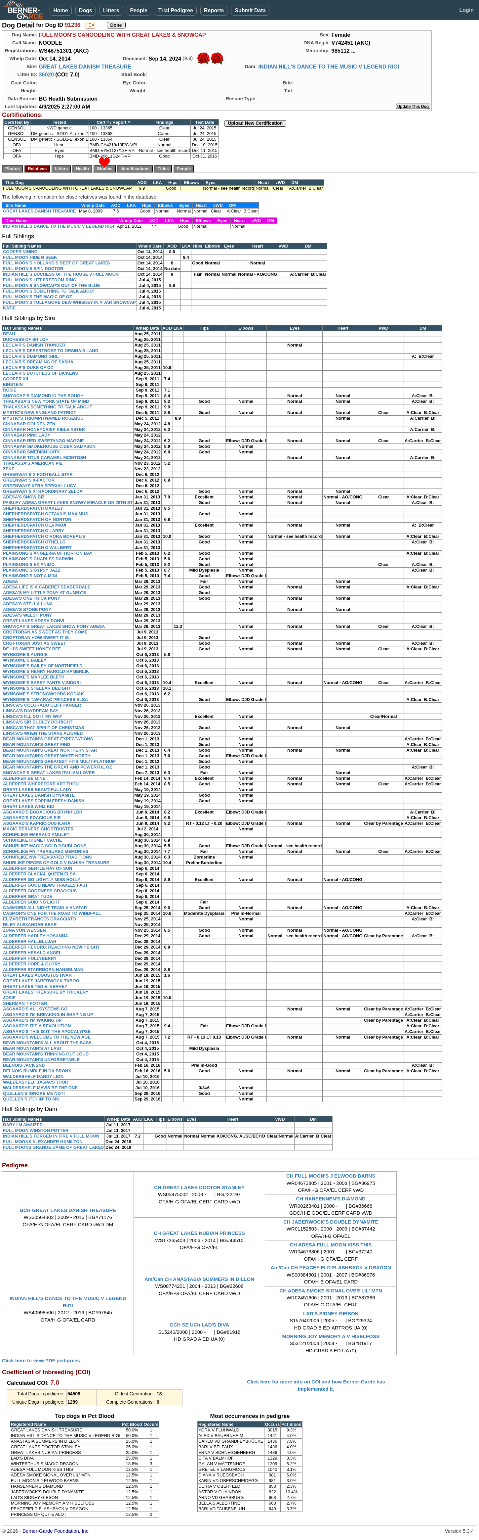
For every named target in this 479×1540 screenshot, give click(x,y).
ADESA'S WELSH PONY (27, 615)
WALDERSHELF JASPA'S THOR (35, 1082)
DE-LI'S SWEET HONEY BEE (32, 648)
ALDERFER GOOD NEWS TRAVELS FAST (45, 885)
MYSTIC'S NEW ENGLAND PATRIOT (39, 412)
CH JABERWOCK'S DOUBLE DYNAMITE (330, 1222)
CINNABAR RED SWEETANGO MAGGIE (43, 440)
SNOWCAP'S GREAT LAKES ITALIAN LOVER (49, 772)
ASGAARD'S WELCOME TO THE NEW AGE (47, 1037)
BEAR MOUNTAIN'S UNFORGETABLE (41, 1059)
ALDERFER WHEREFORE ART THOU (41, 783)
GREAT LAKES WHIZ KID (28, 806)
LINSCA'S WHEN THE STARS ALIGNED (43, 733)
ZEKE (9, 468)
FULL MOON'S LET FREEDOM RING (39, 279)
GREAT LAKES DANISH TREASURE (85, 67)
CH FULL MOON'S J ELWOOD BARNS (330, 1176)
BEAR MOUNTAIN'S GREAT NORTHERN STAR (50, 750)
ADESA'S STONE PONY (27, 609)
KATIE (9, 307)
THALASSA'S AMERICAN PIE (32, 463)
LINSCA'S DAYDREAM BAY (31, 710)
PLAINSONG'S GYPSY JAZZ (31, 570)
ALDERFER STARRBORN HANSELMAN (43, 969)
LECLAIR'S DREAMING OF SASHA (38, 361)
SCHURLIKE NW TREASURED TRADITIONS (47, 857)
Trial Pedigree (175, 10)
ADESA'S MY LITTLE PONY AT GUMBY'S (44, 592)
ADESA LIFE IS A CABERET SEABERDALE (46, 586)
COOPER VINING (20, 251)
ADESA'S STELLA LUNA (28, 603)
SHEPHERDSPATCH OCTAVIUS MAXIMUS (45, 513)
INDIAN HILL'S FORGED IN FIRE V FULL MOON (51, 1136)
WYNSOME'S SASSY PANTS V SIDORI (42, 682)
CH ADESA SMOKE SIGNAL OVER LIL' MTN (330, 1290)
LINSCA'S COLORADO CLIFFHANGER (42, 705)
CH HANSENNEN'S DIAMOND (331, 1198)
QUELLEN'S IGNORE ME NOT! (34, 1093)
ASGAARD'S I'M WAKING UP (32, 1020)
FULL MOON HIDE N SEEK (30, 257)
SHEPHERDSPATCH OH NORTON (37, 519)
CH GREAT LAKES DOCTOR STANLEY (199, 1187)
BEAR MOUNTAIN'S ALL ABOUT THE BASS (47, 1042)
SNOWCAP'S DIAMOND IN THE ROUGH (43, 395)
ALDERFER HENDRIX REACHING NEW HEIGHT (51, 947)
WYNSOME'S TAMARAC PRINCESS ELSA (45, 699)
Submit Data (250, 10)
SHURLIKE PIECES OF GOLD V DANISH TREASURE (56, 862)
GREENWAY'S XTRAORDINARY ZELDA (43, 491)
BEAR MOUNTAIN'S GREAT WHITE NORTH (47, 755)
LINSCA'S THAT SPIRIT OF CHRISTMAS (43, 727)
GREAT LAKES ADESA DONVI (33, 620)
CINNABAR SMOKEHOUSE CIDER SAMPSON (49, 446)
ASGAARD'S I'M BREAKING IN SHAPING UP (48, 1014)
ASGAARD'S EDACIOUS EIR (32, 817)
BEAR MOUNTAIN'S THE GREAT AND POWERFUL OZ (57, 767)
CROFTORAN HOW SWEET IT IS (36, 637)
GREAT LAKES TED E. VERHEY (35, 986)
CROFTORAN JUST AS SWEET (34, 643)
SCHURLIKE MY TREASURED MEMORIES (45, 851)
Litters (111, 10)
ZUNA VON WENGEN (24, 930)
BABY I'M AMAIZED (23, 1124)
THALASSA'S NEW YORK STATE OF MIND (46, 401)
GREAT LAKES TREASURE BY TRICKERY (45, 992)
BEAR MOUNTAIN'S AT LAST (32, 1048)
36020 (46, 74)
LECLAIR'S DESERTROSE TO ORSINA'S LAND (50, 350)
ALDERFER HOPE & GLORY (31, 963)
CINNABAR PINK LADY (26, 435)
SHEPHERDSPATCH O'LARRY (33, 530)
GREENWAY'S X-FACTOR (29, 480)
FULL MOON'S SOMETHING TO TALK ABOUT (49, 291)
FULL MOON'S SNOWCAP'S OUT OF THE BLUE (51, 285)
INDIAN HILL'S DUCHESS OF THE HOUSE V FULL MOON (61, 274)
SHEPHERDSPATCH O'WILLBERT (37, 547)
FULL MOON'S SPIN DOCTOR (33, 268)
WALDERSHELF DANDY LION (33, 1076)
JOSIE (9, 997)
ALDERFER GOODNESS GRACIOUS (40, 890)
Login (466, 10)
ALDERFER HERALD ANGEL (32, 952)
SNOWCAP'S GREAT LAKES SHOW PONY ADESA (54, 626)
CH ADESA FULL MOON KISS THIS (331, 1244)
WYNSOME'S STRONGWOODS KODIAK (43, 693)
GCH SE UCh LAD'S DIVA (199, 1325)
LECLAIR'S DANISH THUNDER (34, 345)
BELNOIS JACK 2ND (24, 1065)
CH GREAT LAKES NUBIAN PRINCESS (199, 1233)
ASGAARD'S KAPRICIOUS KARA (36, 823)
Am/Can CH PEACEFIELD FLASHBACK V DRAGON (331, 1267)
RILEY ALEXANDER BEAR (30, 924)
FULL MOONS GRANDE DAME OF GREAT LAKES (53, 1147)
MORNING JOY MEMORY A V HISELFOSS (330, 1336)
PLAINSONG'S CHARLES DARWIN (38, 558)
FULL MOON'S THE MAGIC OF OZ (37, 296)
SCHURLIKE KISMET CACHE (32, 840)
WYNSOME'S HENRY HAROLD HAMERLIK (46, 671)
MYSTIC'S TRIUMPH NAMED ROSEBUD (43, 418)
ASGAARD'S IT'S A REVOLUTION (37, 1025)
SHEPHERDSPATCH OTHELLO (34, 541)
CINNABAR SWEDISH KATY (31, 451)
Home (60, 10)
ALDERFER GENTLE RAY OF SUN (37, 868)
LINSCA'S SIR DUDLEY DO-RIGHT (37, 722)
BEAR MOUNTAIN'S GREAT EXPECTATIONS (48, 738)
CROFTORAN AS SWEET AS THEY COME (45, 632)
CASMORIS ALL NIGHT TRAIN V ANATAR (45, 907)
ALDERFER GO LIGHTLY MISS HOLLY (41, 879)
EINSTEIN (13, 384)
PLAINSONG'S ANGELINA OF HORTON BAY (48, 553)
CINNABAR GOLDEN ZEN (29, 423)
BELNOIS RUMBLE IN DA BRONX (37, 1070)
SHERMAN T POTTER (25, 1003)
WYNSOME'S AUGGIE (25, 654)
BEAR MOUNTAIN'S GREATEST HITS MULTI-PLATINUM (59, 761)
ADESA (10, 581)
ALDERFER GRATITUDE (27, 896)
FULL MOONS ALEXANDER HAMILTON (43, 1141)
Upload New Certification (255, 123)
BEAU (9, 333)
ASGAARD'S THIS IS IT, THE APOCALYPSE (47, 1031)
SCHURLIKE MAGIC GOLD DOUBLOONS (44, 845)
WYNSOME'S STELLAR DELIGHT (37, 688)
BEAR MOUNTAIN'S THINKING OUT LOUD (46, 1053)
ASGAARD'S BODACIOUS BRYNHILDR (42, 812)
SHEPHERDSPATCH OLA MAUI (34, 525)
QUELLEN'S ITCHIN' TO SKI (31, 1099)
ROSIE (9, 390)
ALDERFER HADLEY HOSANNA (35, 935)
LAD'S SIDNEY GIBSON (330, 1313)
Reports (214, 10)
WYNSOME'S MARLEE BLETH (33, 677)
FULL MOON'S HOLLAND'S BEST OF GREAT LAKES (56, 262)
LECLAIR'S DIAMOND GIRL (31, 356)
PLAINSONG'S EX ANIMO (29, 564)
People (138, 10)
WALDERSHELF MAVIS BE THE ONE (40, 1087)
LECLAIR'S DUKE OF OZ (28, 367)
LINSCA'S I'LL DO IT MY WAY (32, 716)
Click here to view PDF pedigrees (41, 1360)
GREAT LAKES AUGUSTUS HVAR (37, 975)
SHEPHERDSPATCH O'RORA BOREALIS (44, 536)
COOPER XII (15, 378)
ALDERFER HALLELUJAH (29, 941)
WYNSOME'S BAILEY (25, 660)
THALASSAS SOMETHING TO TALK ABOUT (47, 406)
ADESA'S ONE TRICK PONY (31, 598)
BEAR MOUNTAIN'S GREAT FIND (36, 744)
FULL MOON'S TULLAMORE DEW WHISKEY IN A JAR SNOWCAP (69, 302)
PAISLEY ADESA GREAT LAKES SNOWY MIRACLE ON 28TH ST (68, 502)
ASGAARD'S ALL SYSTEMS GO (35, 1008)
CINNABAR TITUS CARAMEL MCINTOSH (44, 457)
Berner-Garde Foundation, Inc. (56, 1531)
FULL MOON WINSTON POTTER (35, 1130)
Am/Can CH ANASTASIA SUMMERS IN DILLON (199, 1279)
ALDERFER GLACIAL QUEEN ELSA (39, 873)
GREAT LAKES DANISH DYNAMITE (39, 795)
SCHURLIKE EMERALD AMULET (36, 834)
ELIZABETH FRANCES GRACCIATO (39, 918)
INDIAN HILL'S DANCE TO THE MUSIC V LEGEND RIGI (328, 67)
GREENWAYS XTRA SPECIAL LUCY (39, 485)
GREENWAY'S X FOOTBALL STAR (38, 474)
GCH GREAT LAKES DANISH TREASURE (68, 1210)
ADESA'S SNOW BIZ (24, 496)
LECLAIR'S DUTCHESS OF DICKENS (40, 373)
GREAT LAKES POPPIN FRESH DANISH (43, 800)
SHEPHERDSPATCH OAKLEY (33, 508)
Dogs (85, 10)
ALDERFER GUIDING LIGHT (31, 902)
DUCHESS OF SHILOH (26, 339)
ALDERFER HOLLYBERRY (30, 958)
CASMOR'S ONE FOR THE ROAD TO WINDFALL (52, 913)
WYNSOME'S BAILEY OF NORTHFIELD (42, 665)
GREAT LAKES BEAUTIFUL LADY (37, 789)
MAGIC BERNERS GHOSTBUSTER (38, 828)
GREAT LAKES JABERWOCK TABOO (41, 980)
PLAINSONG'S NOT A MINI (30, 575)
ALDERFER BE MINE (24, 778)
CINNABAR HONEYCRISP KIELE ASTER (44, 429)
